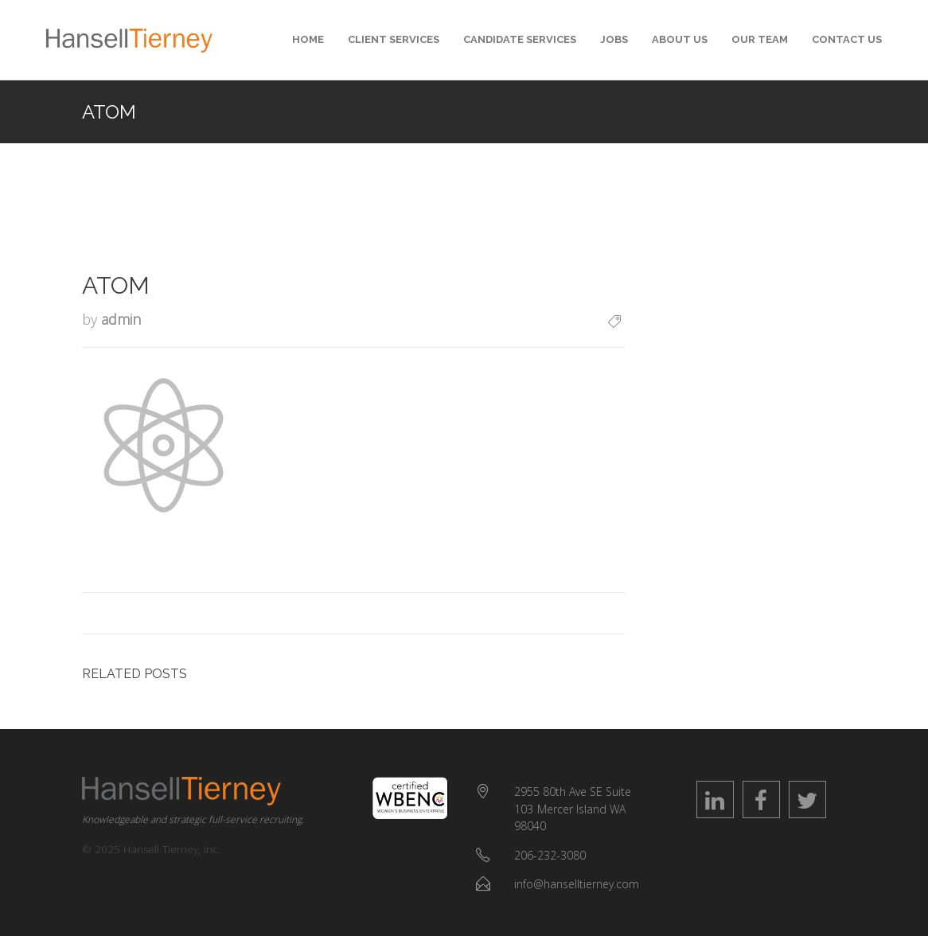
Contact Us (847, 39)
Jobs (614, 39)
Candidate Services (519, 39)
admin (121, 319)
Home (308, 39)
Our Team (759, 39)
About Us (680, 39)
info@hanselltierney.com (576, 883)
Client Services (393, 39)
